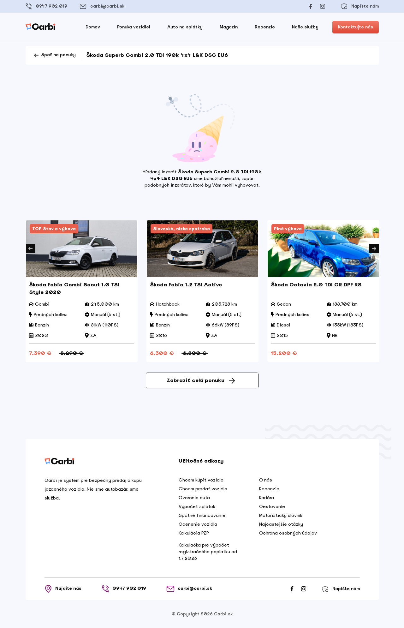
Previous (30, 248)
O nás (265, 480)
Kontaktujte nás (355, 27)
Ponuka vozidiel (133, 27)
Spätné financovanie (202, 515)
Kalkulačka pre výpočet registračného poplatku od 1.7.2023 (208, 551)
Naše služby (305, 27)
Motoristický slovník (280, 515)
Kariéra (266, 497)
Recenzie (265, 27)
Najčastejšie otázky (281, 524)
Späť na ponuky (54, 55)
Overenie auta (194, 497)
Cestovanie (272, 506)
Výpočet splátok (197, 506)
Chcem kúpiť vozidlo (201, 480)
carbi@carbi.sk (102, 6)
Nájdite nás (63, 589)
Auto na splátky (185, 27)
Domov (93, 27)
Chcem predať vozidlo (203, 489)
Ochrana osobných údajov (288, 533)
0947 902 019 (46, 6)
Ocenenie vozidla (198, 524)
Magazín (229, 27)
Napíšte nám (360, 6)
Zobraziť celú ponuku (201, 380)
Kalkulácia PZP (194, 533)
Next (374, 248)
